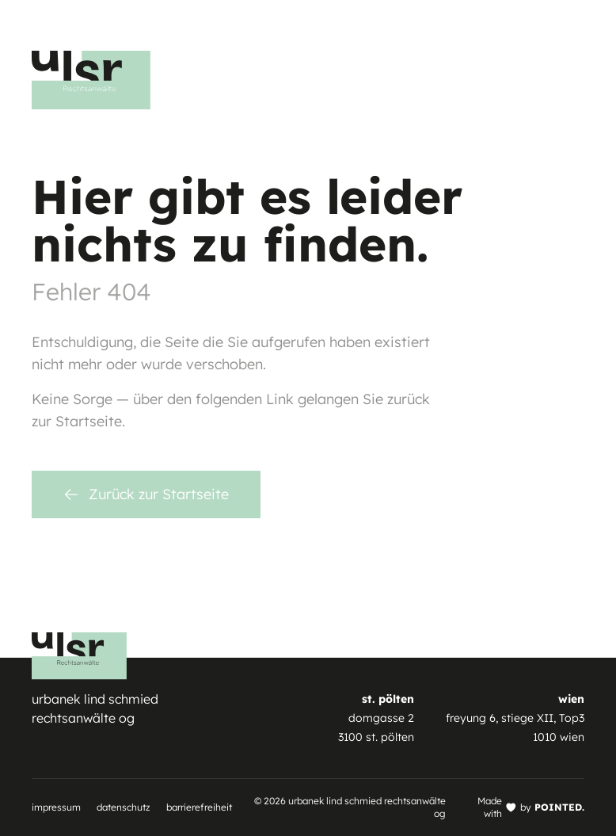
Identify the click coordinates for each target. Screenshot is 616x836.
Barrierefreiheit (199, 807)
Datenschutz (123, 807)
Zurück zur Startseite (146, 494)
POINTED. (559, 807)
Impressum (56, 807)
